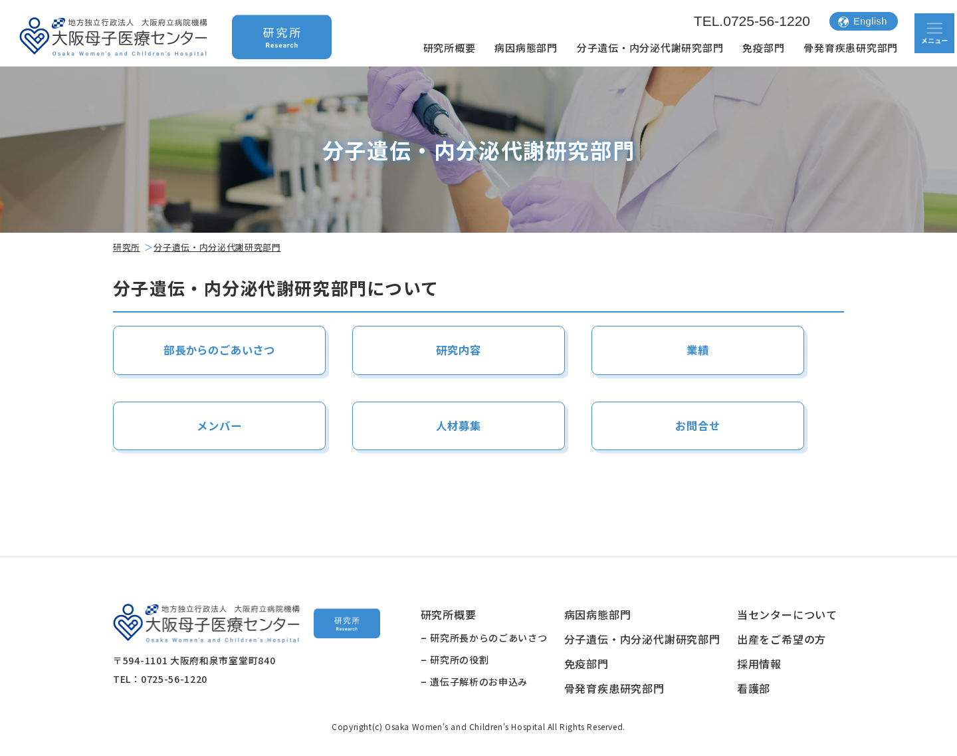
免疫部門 (763, 48)
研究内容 (458, 350)
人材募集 (458, 426)
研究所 (126, 247)
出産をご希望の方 (781, 640)
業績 (698, 350)
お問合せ (697, 426)
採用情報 (759, 665)
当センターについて (787, 616)
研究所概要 (449, 48)
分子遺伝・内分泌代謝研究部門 (650, 48)
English (862, 21)
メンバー (219, 426)
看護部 (753, 689)
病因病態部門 (526, 48)
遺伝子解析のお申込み (479, 683)
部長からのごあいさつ (219, 350)
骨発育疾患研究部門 (850, 48)
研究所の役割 (459, 661)
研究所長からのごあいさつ (488, 639)
